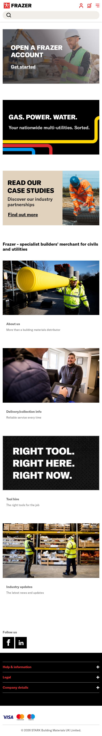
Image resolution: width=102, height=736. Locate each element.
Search (8, 15)
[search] (51, 15)
